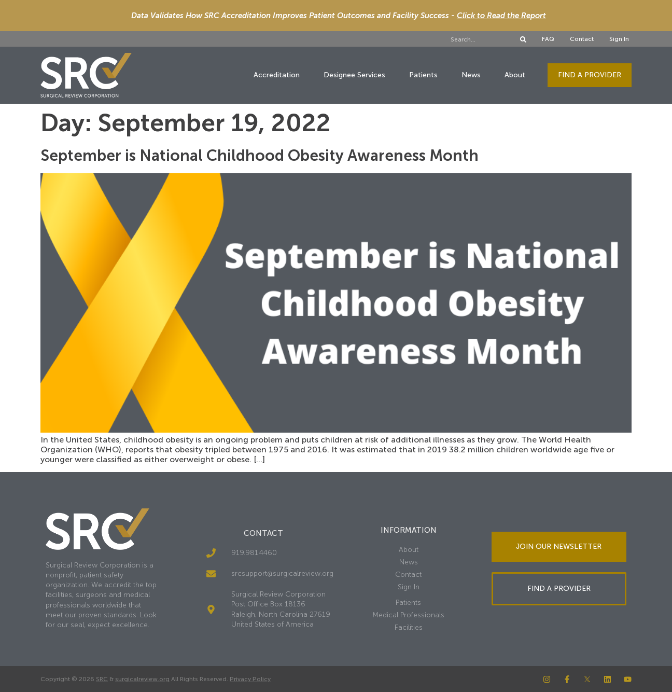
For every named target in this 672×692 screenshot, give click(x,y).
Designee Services (354, 75)
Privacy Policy (250, 679)
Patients (423, 75)
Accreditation (277, 75)
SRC (102, 679)
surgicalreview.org (142, 679)
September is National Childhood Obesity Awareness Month (259, 155)
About (515, 75)
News (471, 75)
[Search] (523, 39)
